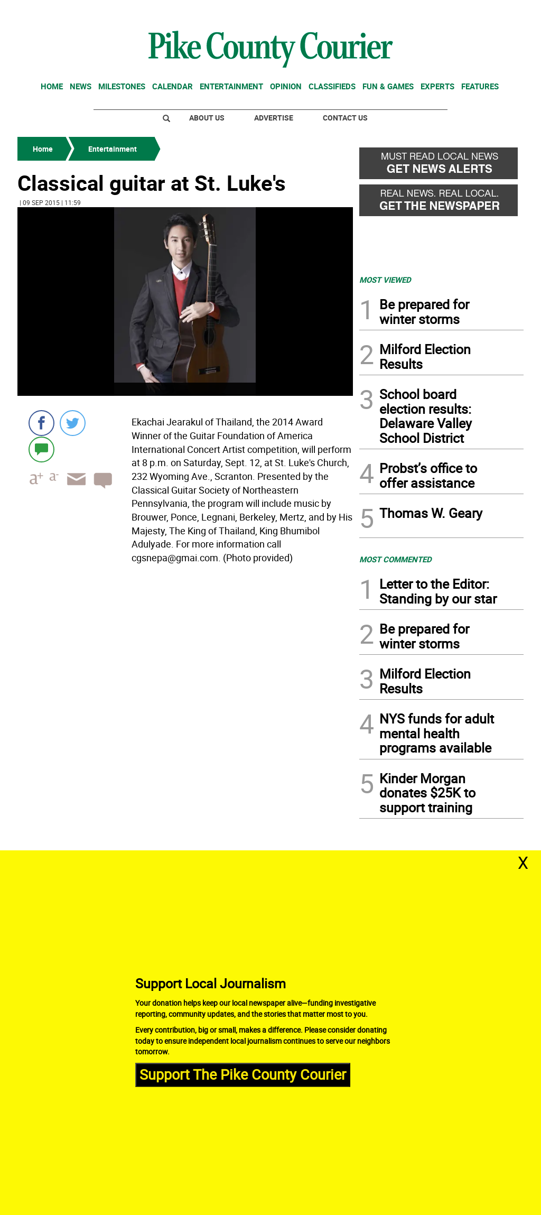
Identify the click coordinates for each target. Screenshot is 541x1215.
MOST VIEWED (385, 279)
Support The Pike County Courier (242, 1074)
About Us (207, 118)
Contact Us (345, 118)
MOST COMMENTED (395, 559)
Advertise (273, 118)
